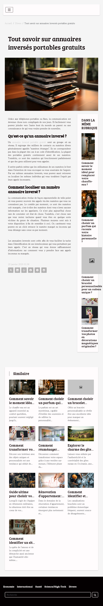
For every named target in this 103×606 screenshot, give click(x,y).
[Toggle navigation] (9, 9)
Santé (38, 586)
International (25, 586)
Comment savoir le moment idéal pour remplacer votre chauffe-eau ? (88, 173)
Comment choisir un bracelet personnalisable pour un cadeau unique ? (92, 284)
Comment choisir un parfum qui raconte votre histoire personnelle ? (89, 230)
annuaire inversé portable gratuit (29, 142)
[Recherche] (48, 594)
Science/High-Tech (55, 586)
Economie (8, 586)
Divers (18, 23)
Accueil (8, 23)
